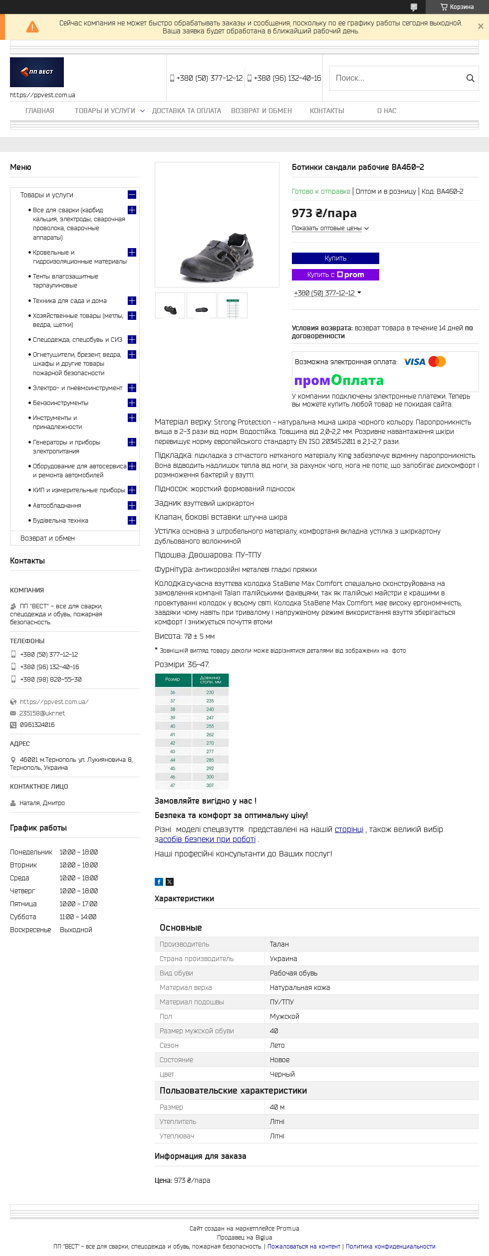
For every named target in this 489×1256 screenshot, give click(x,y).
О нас (386, 111)
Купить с (335, 275)
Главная (39, 111)
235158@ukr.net (42, 713)
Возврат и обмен (261, 111)
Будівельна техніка (60, 520)
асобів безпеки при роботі (207, 839)
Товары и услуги (105, 111)
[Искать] (470, 78)
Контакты (327, 111)
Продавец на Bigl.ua (244, 1237)
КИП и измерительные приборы (79, 490)
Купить (335, 258)
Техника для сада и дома (70, 300)
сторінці (349, 829)
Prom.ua (287, 1228)
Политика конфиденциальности (391, 1246)
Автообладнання (57, 505)
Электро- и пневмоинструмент (77, 388)
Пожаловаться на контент (303, 1246)
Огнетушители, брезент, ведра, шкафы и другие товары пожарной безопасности (77, 363)
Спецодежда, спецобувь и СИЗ (77, 339)
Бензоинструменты (60, 403)
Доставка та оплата (186, 111)
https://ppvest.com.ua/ (54, 701)
